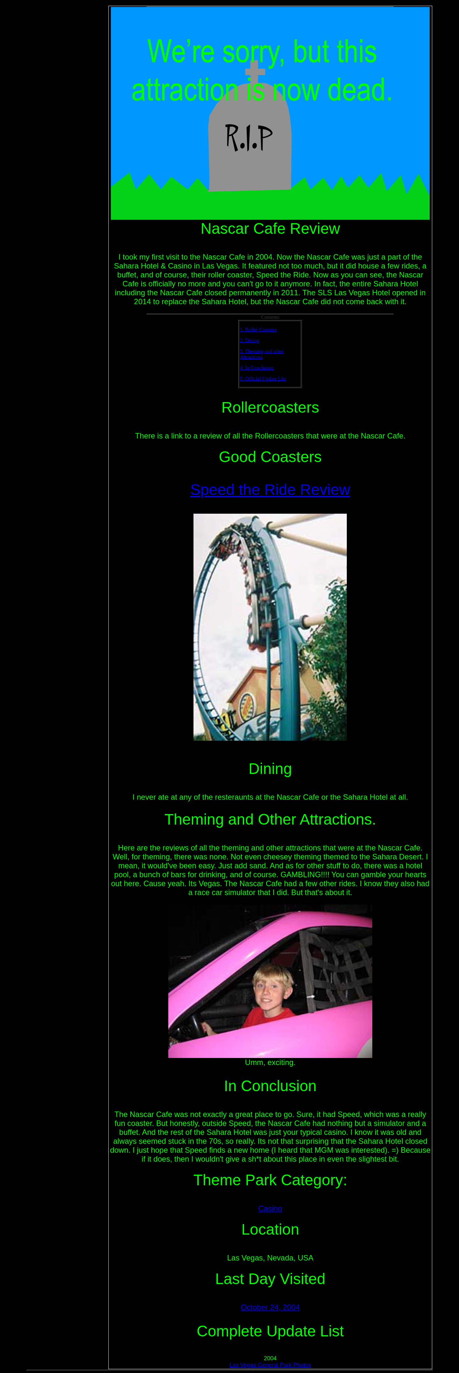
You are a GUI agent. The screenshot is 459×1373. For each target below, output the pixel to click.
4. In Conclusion (257, 368)
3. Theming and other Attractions (262, 354)
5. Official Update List (263, 378)
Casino (270, 1208)
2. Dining (249, 340)
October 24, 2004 (270, 1307)
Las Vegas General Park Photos (270, 1365)
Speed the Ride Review (270, 489)
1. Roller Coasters (258, 329)
